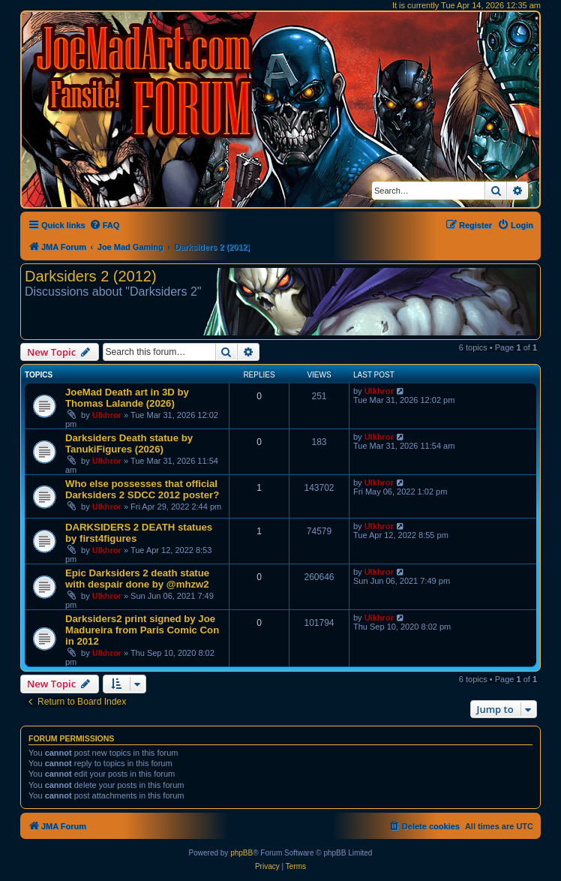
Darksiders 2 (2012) (91, 276)
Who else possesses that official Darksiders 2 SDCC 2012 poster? (142, 489)
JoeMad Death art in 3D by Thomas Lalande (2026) (127, 397)
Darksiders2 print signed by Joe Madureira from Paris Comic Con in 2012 (142, 630)
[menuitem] (104, 225)
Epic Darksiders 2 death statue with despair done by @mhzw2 (137, 578)
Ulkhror (107, 414)
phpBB (241, 853)
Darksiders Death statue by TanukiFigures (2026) (129, 443)
